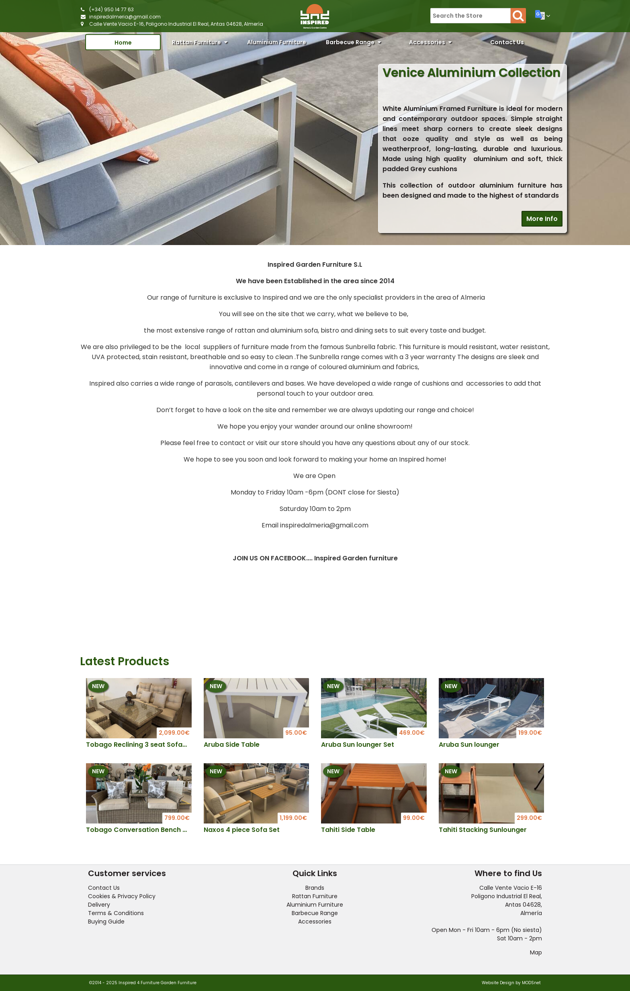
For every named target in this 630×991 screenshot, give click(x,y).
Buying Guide (106, 921)
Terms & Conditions (116, 913)
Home (123, 43)
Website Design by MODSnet (511, 983)
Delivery (99, 905)
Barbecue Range (353, 42)
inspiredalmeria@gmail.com (125, 16)
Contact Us (507, 42)
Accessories (430, 42)
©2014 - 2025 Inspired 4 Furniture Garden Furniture (142, 983)
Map (536, 952)
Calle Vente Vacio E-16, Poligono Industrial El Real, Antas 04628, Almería (176, 23)
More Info (542, 218)
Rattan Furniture (199, 42)
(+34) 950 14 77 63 (111, 9)
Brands (314, 888)
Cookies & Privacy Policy (121, 896)
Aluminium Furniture (276, 44)
